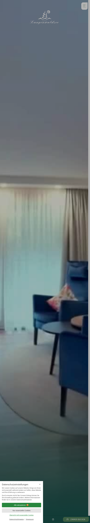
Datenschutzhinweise (16, 519)
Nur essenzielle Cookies (21, 510)
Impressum (30, 519)
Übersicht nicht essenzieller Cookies (21, 515)
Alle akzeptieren (21, 505)
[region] (21, 494)
